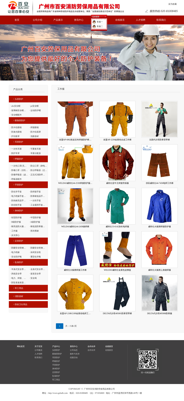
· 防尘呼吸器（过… (38, 170)
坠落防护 (56, 376)
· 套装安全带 (35, 274)
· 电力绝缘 (15, 252)
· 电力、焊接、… (18, 278)
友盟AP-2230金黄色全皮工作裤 (117, 140)
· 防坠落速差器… (18, 282)
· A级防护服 (34, 222)
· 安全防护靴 (16, 257)
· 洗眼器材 (34, 136)
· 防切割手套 (16, 205)
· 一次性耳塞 (16, 149)
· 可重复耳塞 (35, 149)
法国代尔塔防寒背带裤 (159, 140)
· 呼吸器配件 (16, 179)
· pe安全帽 (34, 106)
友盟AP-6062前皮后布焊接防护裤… (75, 140)
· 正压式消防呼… (37, 175)
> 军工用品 (18, 288)
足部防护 (56, 372)
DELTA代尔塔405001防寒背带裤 (117, 313)
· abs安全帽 (15, 106)
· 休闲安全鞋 (35, 252)
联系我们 (38, 357)
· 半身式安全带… (18, 269)
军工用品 (56, 380)
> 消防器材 (18, 296)
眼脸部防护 (57, 354)
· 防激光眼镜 (16, 132)
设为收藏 (172, 4)
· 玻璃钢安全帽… (18, 110)
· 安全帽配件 (16, 115)
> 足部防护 (18, 241)
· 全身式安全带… (37, 269)
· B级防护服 (15, 222)
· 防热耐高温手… (18, 200)
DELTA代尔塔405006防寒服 (159, 313)
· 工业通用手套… (37, 205)
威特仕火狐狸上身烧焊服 (159, 270)
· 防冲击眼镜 (16, 127)
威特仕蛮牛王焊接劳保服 (117, 183)
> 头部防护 (18, 99)
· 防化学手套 (16, 192)
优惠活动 (74, 357)
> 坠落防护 (18, 262)
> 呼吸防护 (18, 159)
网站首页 (21, 346)
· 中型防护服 (35, 217)
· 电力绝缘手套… (18, 196)
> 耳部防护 (18, 142)
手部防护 (56, 365)
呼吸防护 (56, 361)
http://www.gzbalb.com (58, 393)
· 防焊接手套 (35, 192)
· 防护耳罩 (15, 153)
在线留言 (109, 346)
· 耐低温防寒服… (37, 226)
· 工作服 (14, 231)
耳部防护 (56, 357)
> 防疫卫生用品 (20, 304)
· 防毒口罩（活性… (19, 170)
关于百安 (38, 346)
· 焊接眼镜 (34, 127)
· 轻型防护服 (16, 217)
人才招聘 (38, 354)
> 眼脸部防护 (19, 120)
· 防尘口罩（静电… (38, 166)
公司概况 (38, 350)
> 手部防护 (18, 185)
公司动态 (74, 350)
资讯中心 (74, 346)
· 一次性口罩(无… (18, 166)
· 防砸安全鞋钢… (18, 248)
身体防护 (56, 368)
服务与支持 (74, 354)
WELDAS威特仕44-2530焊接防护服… (75, 183)
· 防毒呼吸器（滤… (19, 175)
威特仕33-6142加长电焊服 (117, 226)
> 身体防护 (18, 211)
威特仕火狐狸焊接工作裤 (75, 270)
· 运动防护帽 (35, 110)
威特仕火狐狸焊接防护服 (159, 226)
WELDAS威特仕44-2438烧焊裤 (75, 226)
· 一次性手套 (35, 200)
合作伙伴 (91, 346)
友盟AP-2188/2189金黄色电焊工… (75, 313)
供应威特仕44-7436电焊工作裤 (159, 183)
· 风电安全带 (16, 274)
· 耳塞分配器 (35, 153)
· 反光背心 (15, 235)
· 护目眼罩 (15, 136)
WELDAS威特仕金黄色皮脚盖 (117, 270)
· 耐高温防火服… (18, 226)
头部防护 (56, 350)
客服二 (100, 26)
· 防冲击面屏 (35, 132)
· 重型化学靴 (35, 257)
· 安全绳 (33, 278)
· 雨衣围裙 (34, 231)
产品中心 (56, 346)
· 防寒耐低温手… (37, 196)
